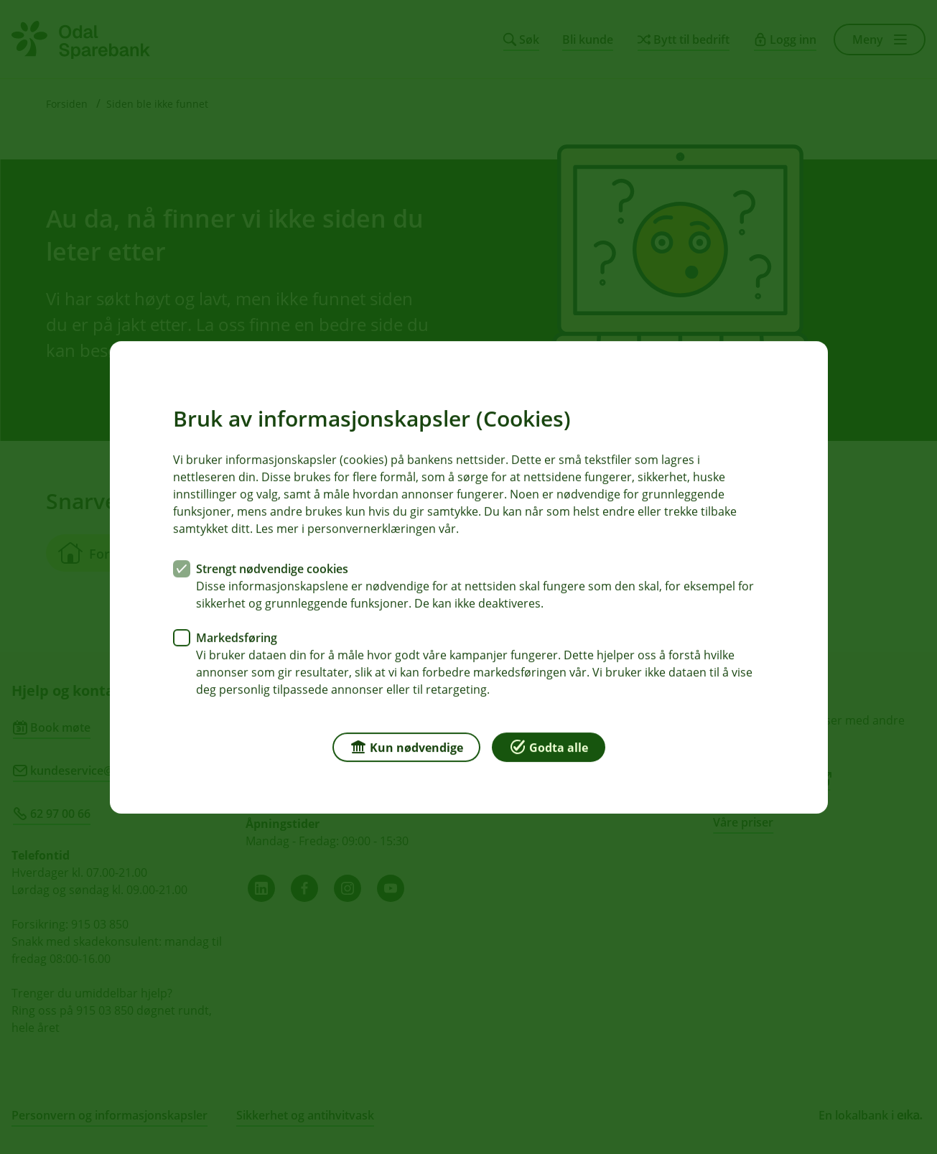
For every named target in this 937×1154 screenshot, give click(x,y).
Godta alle (548, 746)
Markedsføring (236, 637)
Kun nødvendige (406, 746)
